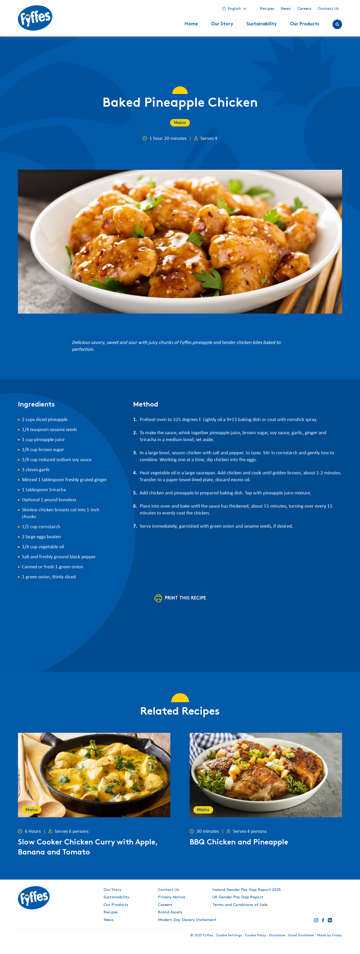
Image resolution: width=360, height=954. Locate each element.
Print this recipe (185, 598)
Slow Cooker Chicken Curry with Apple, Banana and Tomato (88, 847)
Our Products (304, 24)
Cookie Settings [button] (229, 935)
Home (191, 24)
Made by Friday (329, 935)
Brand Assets (170, 912)
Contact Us (328, 9)
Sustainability (261, 24)
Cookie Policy (255, 935)
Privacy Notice (171, 897)
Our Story (222, 24)
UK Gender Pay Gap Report (237, 897)
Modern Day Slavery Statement (187, 920)
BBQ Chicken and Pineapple (239, 842)
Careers (304, 9)
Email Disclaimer (301, 935)
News (286, 9)
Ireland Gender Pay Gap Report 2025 (246, 890)
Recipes (267, 9)
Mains (180, 123)
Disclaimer (277, 935)
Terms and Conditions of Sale (239, 905)
